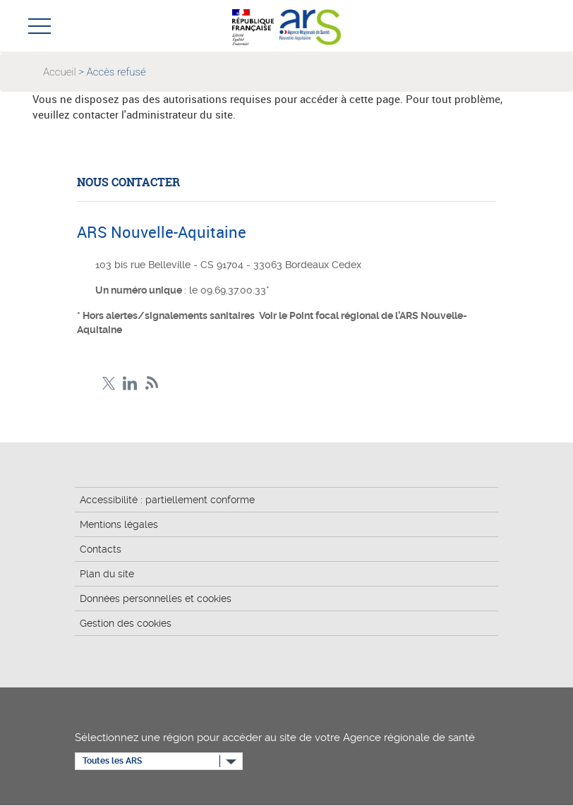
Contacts (100, 549)
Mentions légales (119, 524)
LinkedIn (130, 383)
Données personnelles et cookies (155, 598)
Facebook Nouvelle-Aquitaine (86, 383)
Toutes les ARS (112, 761)
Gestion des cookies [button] (125, 623)
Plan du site (107, 573)
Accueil (59, 72)
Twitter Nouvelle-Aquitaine (108, 383)
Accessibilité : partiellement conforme (167, 499)
